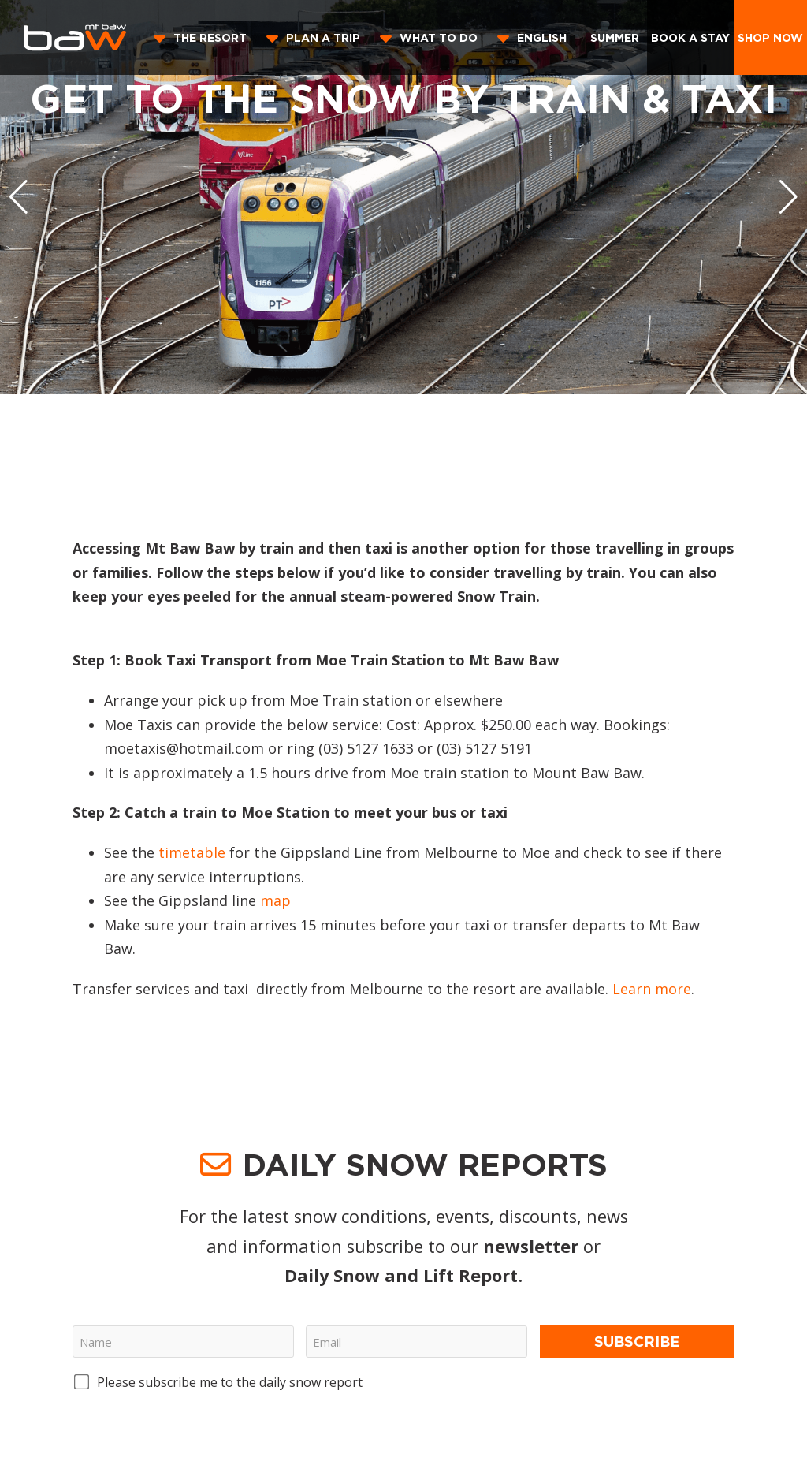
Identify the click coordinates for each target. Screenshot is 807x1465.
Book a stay (690, 37)
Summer (614, 37)
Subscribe (637, 1341)
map (275, 900)
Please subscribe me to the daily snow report (230, 1382)
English (542, 37)
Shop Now (770, 37)
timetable (191, 852)
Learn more (651, 988)
